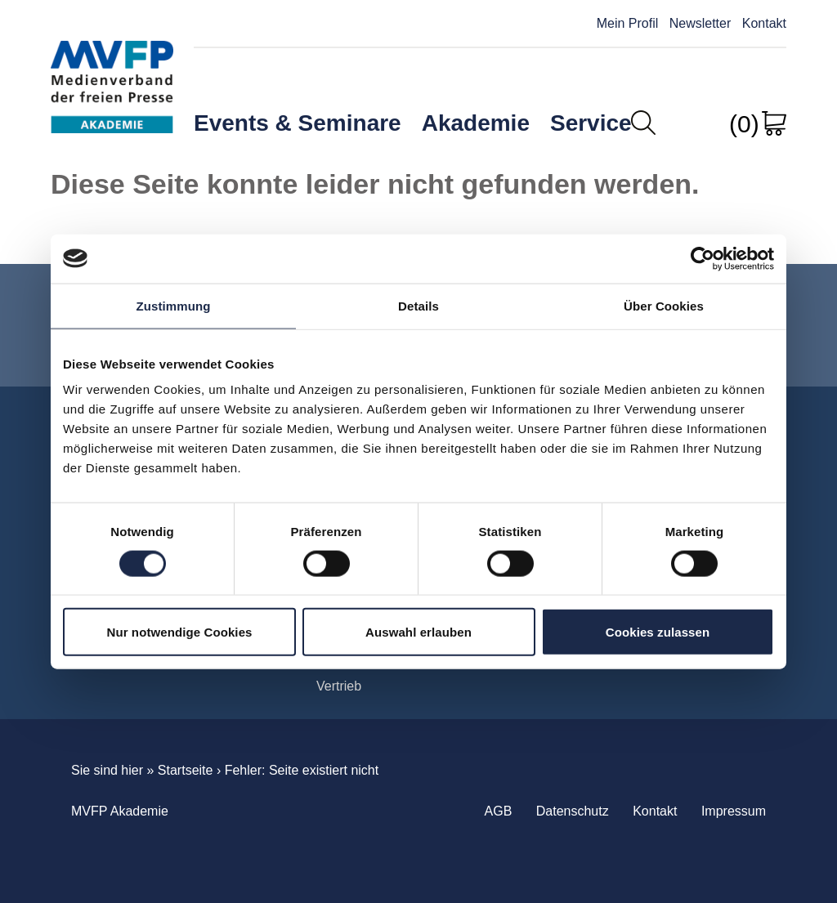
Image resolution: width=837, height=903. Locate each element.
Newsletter (700, 23)
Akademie (476, 123)
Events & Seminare (297, 123)
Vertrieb (338, 686)
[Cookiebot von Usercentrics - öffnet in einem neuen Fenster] (702, 258)
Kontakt (764, 23)
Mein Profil (628, 23)
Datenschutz (572, 811)
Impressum (733, 811)
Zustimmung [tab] (174, 305)
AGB (498, 811)
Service (591, 123)
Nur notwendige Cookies (179, 632)
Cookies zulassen (657, 632)
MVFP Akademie (112, 72)
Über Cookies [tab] (664, 305)
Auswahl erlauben (418, 632)
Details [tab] (418, 305)
